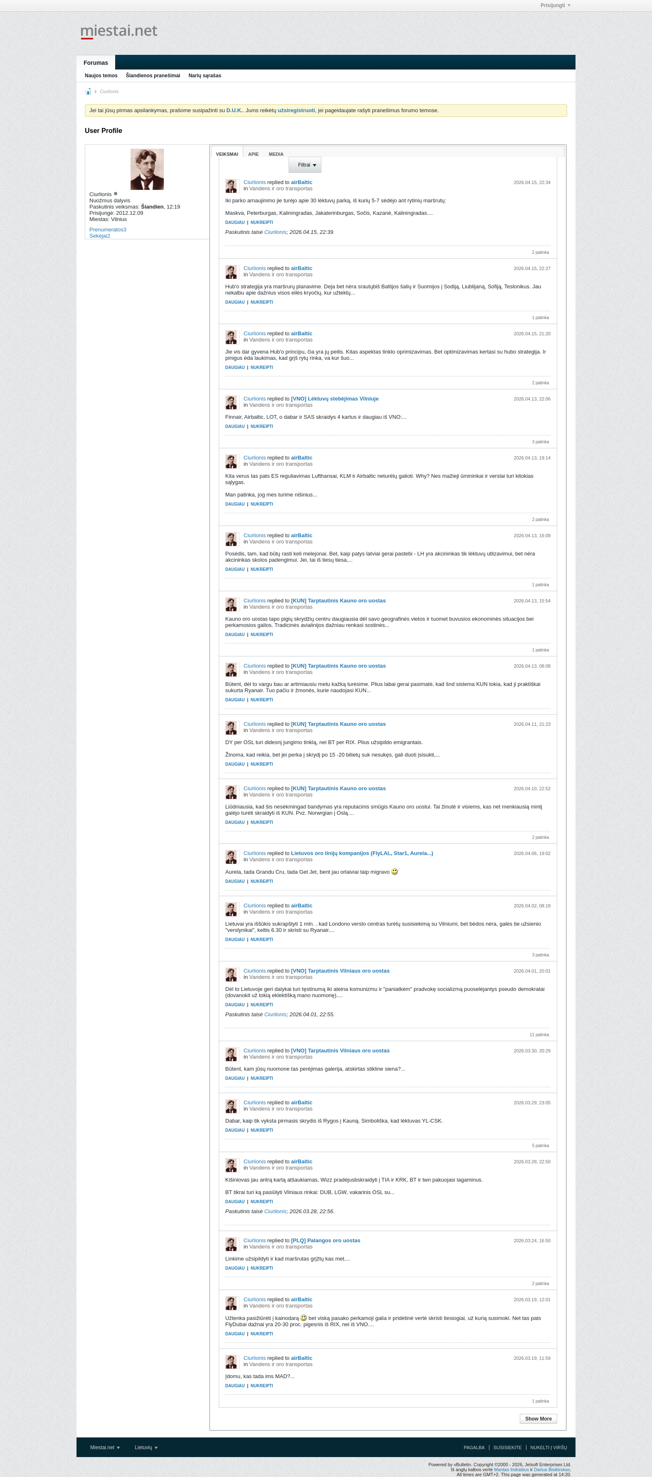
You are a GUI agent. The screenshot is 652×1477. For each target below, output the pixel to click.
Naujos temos (101, 76)
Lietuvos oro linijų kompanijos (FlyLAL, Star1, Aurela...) (362, 853)
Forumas (96, 62)
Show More (538, 1419)
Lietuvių (146, 1447)
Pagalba (474, 1447)
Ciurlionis (255, 182)
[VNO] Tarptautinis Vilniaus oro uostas (340, 971)
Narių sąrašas (204, 76)
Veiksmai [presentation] (227, 154)
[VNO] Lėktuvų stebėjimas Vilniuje (335, 399)
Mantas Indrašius (511, 1469)
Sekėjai (98, 236)
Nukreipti (262, 222)
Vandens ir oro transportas (281, 188)
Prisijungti (555, 5)
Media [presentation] (276, 154)
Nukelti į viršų (549, 1447)
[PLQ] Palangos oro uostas (326, 1240)
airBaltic (301, 182)
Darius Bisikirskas (552, 1469)
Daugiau (235, 222)
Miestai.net (105, 1447)
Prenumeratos (106, 229)
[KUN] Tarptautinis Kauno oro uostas (338, 600)
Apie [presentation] (253, 154)
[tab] (227, 151)
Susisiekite (508, 1447)
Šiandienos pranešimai (153, 76)
